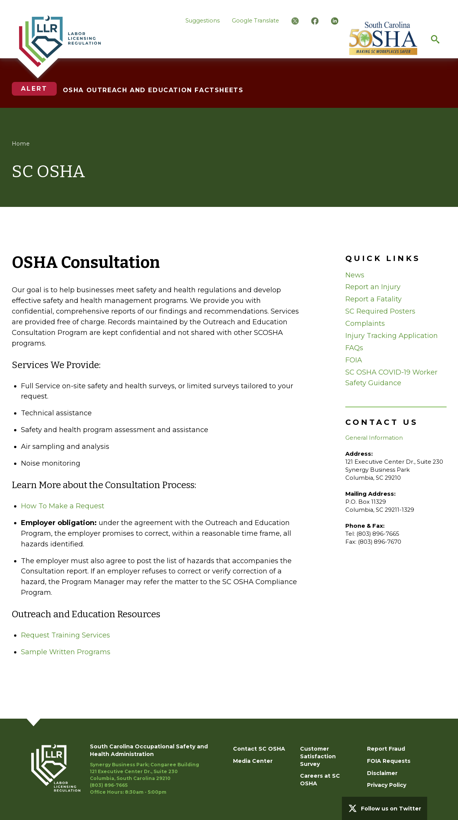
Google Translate (255, 20)
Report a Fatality (373, 299)
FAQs (354, 348)
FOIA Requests (388, 761)
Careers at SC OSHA (320, 779)
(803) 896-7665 (109, 785)
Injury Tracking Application (391, 336)
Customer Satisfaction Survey (318, 756)
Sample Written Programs (65, 652)
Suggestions (202, 20)
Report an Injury (373, 287)
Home (21, 143)
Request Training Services (65, 635)
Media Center (253, 761)
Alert (34, 88)
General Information (374, 437)
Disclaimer (382, 773)
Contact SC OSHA (259, 748)
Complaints (365, 323)
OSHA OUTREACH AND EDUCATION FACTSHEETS (153, 90)
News (354, 275)
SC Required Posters (380, 311)
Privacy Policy (386, 785)
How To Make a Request (62, 506)
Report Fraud (386, 748)
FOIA (353, 360)
